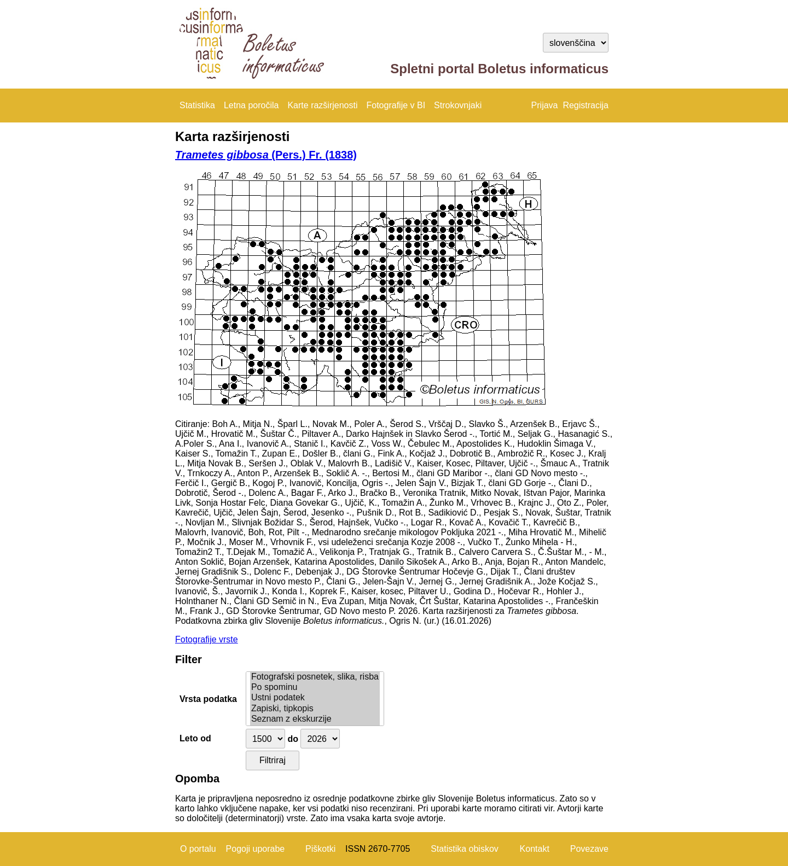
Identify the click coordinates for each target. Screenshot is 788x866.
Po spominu (315, 687)
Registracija (586, 105)
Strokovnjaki (458, 105)
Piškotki (320, 848)
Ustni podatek (315, 698)
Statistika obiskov (465, 848)
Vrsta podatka (208, 699)
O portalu (198, 848)
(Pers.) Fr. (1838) (266, 155)
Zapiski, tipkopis (315, 709)
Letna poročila (251, 105)
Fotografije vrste (206, 639)
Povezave (589, 848)
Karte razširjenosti (322, 105)
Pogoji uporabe (255, 848)
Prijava (544, 105)
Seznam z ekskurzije (315, 719)
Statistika (197, 105)
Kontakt (534, 848)
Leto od (195, 738)
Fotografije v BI (395, 105)
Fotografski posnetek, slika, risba (315, 677)
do (292, 739)
